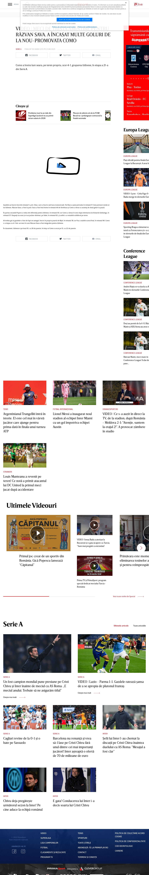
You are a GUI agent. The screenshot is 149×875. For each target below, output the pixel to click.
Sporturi (82, 838)
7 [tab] (146, 79)
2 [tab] (134, 79)
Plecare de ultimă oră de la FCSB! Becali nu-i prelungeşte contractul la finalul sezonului (87, 115)
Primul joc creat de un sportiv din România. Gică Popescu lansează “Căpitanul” (41, 560)
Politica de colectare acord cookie (64, 27)
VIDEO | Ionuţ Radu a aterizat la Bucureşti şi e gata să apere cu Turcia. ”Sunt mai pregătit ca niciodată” (93, 542)
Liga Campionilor (49, 842)
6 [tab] (143, 79)
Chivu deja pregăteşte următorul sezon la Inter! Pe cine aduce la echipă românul (23, 805)
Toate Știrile (84, 842)
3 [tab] (136, 79)
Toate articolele (139, 626)
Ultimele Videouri (32, 505)
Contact (82, 852)
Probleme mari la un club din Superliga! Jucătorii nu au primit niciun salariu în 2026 (40, 115)
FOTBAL (44, 847)
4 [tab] (139, 79)
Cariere (119, 850)
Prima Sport (56, 869)
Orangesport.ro (110, 409)
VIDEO (43, 833)
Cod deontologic (124, 846)
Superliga (46, 838)
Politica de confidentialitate (87, 27)
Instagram (23, 851)
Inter (105, 733)
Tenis (5, 409)
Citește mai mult (14, 697)
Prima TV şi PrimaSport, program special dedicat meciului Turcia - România (91, 583)
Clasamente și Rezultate (53, 852)
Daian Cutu (38, 49)
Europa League (130, 156)
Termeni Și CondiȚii (87, 857)
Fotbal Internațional (63, 409)
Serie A (18, 49)
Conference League (133, 282)
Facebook (14, 851)
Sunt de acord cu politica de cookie (74, 20)
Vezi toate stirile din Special (128, 596)
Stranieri (7, 472)
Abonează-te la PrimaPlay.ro (93, 847)
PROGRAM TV (47, 857)
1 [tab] (131, 79)
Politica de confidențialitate (130, 841)
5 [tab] (141, 79)
